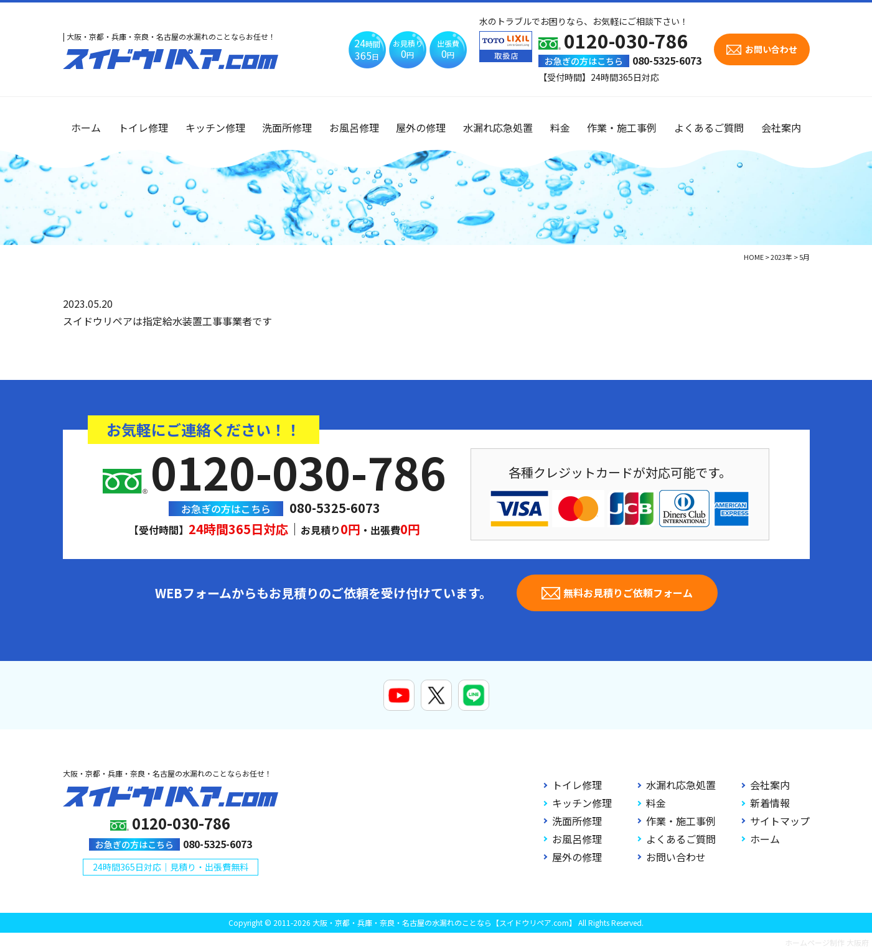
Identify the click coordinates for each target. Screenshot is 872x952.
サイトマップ (780, 820)
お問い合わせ (676, 856)
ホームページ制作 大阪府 (827, 942)
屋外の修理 (421, 127)
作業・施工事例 (622, 127)
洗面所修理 (287, 127)
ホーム (86, 127)
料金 (560, 127)
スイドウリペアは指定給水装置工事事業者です (167, 320)
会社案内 (781, 127)
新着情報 (770, 802)
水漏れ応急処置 (498, 127)
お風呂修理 (354, 127)
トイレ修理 (143, 127)
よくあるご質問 (709, 127)
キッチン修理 (215, 127)
